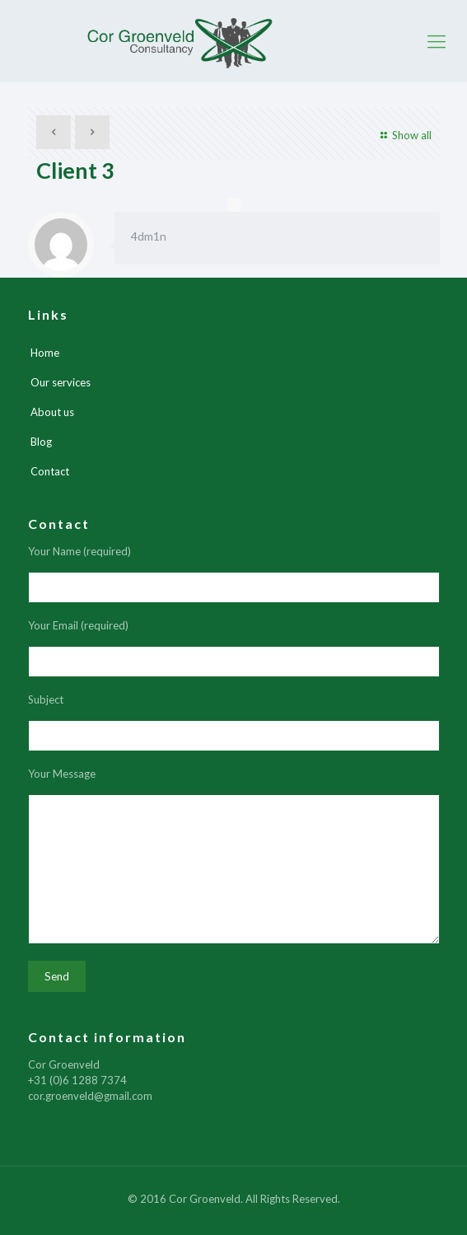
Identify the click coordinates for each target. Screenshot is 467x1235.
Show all (403, 135)
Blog (41, 441)
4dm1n (148, 236)
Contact (49, 471)
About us (52, 412)
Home (44, 352)
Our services (60, 382)
